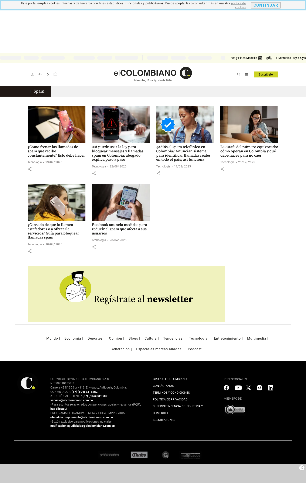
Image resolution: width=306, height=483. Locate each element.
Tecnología (35, 162)
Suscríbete (266, 74)
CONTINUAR (266, 5)
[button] (30, 169)
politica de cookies (238, 5)
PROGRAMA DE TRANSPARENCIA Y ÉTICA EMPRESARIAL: (88, 413)
